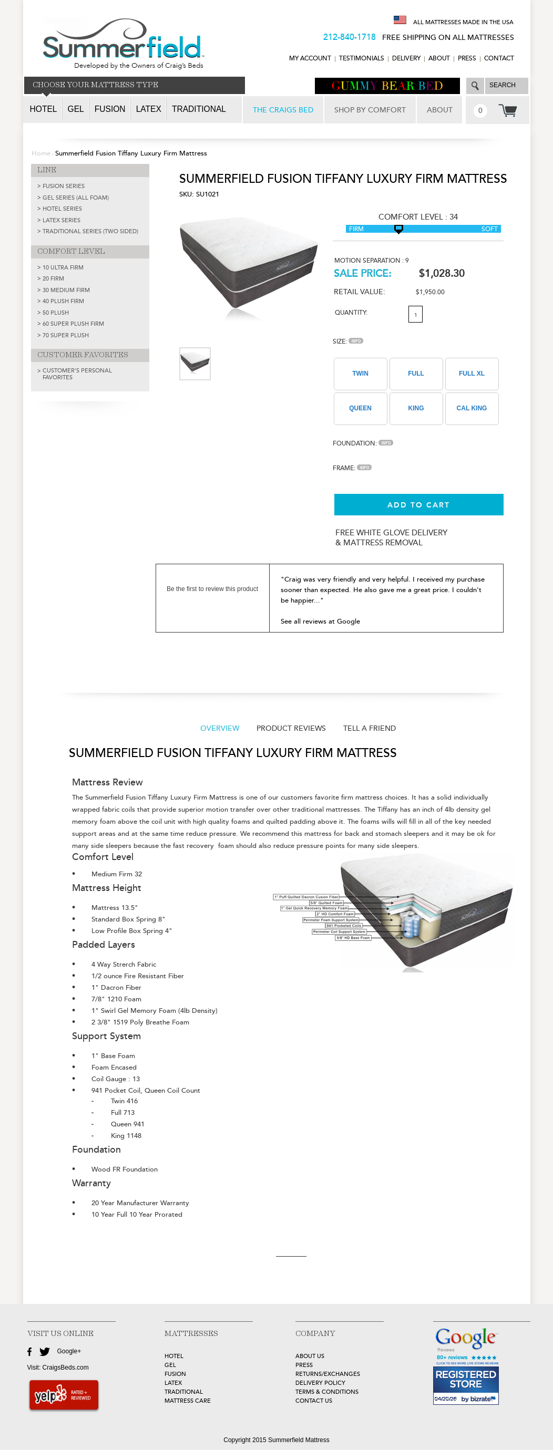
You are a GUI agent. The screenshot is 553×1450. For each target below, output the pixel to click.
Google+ (69, 1351)
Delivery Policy (320, 1383)
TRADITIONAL (184, 1392)
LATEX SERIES (61, 220)
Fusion (110, 109)
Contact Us (313, 1400)
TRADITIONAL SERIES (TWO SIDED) (90, 231)
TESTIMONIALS (361, 59)
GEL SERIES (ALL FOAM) (76, 197)
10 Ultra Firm (63, 267)
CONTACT (499, 59)
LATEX (173, 1383)
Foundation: (363, 444)
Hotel (43, 109)
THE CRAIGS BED (283, 110)
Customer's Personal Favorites (77, 374)
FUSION (175, 1374)
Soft (490, 229)
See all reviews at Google (320, 621)
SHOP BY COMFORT (370, 110)
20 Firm (53, 278)
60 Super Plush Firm (73, 323)
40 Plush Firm (63, 301)
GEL (170, 1365)
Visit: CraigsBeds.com (58, 1367)
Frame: (352, 468)
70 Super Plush (66, 335)
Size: (348, 342)
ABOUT (439, 59)
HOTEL (174, 1356)
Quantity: (351, 313)
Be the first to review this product (212, 589)
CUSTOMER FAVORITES (82, 355)
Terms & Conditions (327, 1392)
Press (467, 59)
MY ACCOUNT (310, 59)
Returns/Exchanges (327, 1374)
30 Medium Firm (66, 290)
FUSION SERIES (64, 186)
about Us (309, 1356)
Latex (148, 109)
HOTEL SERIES (62, 208)
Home (41, 153)
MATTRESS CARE (188, 1400)
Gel (76, 109)
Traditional (199, 109)
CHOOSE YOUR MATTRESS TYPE (95, 85)
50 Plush (56, 312)
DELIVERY (406, 59)
